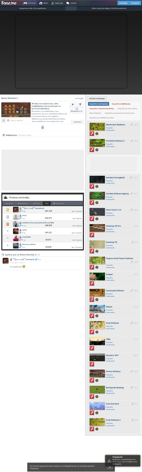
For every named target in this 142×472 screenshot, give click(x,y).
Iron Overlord (112, 403)
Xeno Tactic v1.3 (113, 209)
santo (24, 230)
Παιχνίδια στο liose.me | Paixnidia (9, 3)
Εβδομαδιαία (23, 203)
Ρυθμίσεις (59, 203)
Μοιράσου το (76, 110)
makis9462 (26, 237)
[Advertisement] (42, 170)
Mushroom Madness (115, 124)
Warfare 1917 (112, 355)
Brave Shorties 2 (9, 98)
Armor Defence (113, 371)
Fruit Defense (112, 323)
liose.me (29, 244)
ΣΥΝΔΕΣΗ (135, 3)
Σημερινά (9, 203)
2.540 (79, 98)
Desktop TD (111, 242)
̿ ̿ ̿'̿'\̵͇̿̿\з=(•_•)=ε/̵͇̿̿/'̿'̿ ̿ (33, 208)
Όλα (46, 203)
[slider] (42, 139)
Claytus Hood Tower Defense (119, 258)
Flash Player (117, 461)
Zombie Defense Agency (117, 193)
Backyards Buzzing (115, 387)
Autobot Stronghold (115, 177)
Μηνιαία (36, 203)
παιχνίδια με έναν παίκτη (127, 108)
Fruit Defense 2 (113, 420)
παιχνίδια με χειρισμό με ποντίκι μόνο (120, 113)
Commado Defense (115, 290)
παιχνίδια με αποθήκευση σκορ (101, 118)
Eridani (109, 274)
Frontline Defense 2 (115, 140)
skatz (24, 215)
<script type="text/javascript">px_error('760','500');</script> (71, 51)
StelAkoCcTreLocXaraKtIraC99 (38, 223)
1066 (108, 339)
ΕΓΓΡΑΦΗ (123, 3)
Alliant (109, 306)
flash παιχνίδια (95, 113)
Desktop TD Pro (113, 226)
